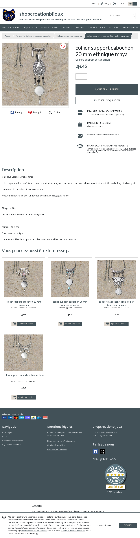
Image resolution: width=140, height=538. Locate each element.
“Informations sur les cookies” (34, 530)
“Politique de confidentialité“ (73, 530)
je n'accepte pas (104, 525)
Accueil (8, 36)
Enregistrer (36, 112)
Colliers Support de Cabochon (93, 59)
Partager (17, 112)
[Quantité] (81, 76)
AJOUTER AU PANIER (107, 89)
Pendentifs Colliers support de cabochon (34, 36)
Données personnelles (12, 440)
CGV (4, 436)
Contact (93, 3)
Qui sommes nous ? (11, 444)
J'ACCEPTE (128, 525)
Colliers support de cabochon (69, 36)
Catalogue (7, 432)
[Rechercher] (134, 16)
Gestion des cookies (56, 445)
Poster (54, 112)
